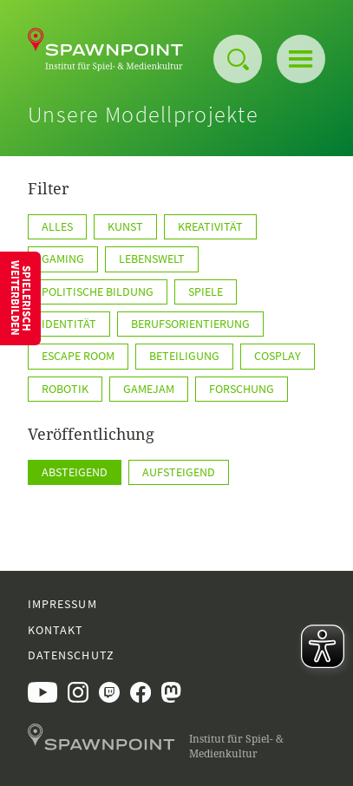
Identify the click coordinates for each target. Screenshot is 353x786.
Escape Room (78, 356)
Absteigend (75, 472)
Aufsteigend (178, 472)
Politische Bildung (98, 291)
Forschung (241, 388)
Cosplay (277, 356)
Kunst (125, 226)
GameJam (148, 388)
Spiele (205, 291)
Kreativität (210, 226)
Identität (69, 323)
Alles (57, 226)
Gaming (63, 258)
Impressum (62, 604)
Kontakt (55, 630)
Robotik (65, 388)
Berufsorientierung (190, 323)
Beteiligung (184, 356)
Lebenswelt (152, 258)
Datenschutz (71, 655)
